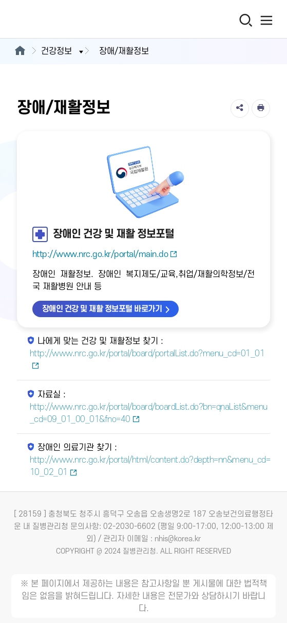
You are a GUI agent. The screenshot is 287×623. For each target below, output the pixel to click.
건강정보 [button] (63, 51)
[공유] (240, 108)
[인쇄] (261, 108)
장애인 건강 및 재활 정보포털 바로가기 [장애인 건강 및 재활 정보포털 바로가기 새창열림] (102, 309)
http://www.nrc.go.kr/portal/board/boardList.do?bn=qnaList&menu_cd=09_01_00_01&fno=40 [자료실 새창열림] (148, 413)
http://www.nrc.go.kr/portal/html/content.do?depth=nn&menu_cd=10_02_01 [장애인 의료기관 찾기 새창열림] (150, 466)
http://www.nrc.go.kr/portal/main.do (105, 254)
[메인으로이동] (19, 51)
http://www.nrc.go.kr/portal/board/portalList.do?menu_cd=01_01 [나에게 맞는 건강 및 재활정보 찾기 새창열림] (147, 359)
